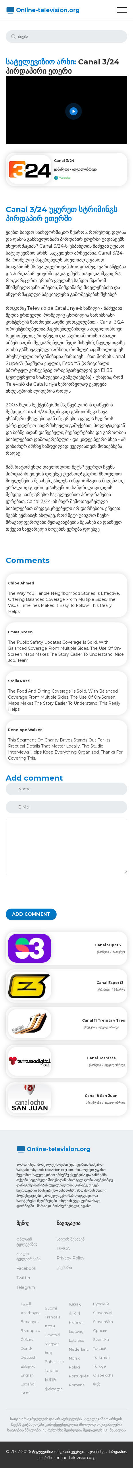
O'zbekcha (103, 1375)
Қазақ (75, 1304)
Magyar (52, 1343)
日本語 (50, 1379)
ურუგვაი (89, 1027)
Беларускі (30, 1321)
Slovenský (102, 1312)
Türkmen (101, 1357)
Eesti (25, 1393)
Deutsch (28, 1357)
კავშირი (64, 1267)
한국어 (74, 1313)
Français (52, 1317)
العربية (26, 1303)
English (27, 1375)
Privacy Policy (70, 1258)
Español (28, 1384)
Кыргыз (76, 1322)
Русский (101, 1303)
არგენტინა (93, 1102)
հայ (48, 1352)
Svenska (101, 1339)
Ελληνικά (28, 1366)
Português (78, 1376)
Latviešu (76, 1340)
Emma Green (20, 632)
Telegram (25, 1287)
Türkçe (99, 1366)
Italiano (51, 1370)
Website (62, 177)
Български (30, 1330)
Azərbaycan (30, 1312)
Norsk (74, 1358)
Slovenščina (103, 1321)
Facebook (26, 1268)
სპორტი (119, 989)
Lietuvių (76, 1331)
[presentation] (49, 892)
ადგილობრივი (109, 1027)
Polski (74, 1367)
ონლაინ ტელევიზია (26, 1241)
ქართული (54, 1389)
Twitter (23, 1277)
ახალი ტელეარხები (28, 1256)
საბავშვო (119, 952)
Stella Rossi (19, 681)
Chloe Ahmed (21, 583)
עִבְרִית (50, 1326)
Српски (100, 1330)
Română (77, 1385)
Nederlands (78, 1349)
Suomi (51, 1308)
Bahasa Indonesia (54, 1361)
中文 (97, 1384)
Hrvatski (52, 1335)
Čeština (27, 1339)
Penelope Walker (25, 730)
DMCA (63, 1248)
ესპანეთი (103, 952)
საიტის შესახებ (70, 1239)
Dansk (26, 1348)
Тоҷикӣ (100, 1348)
